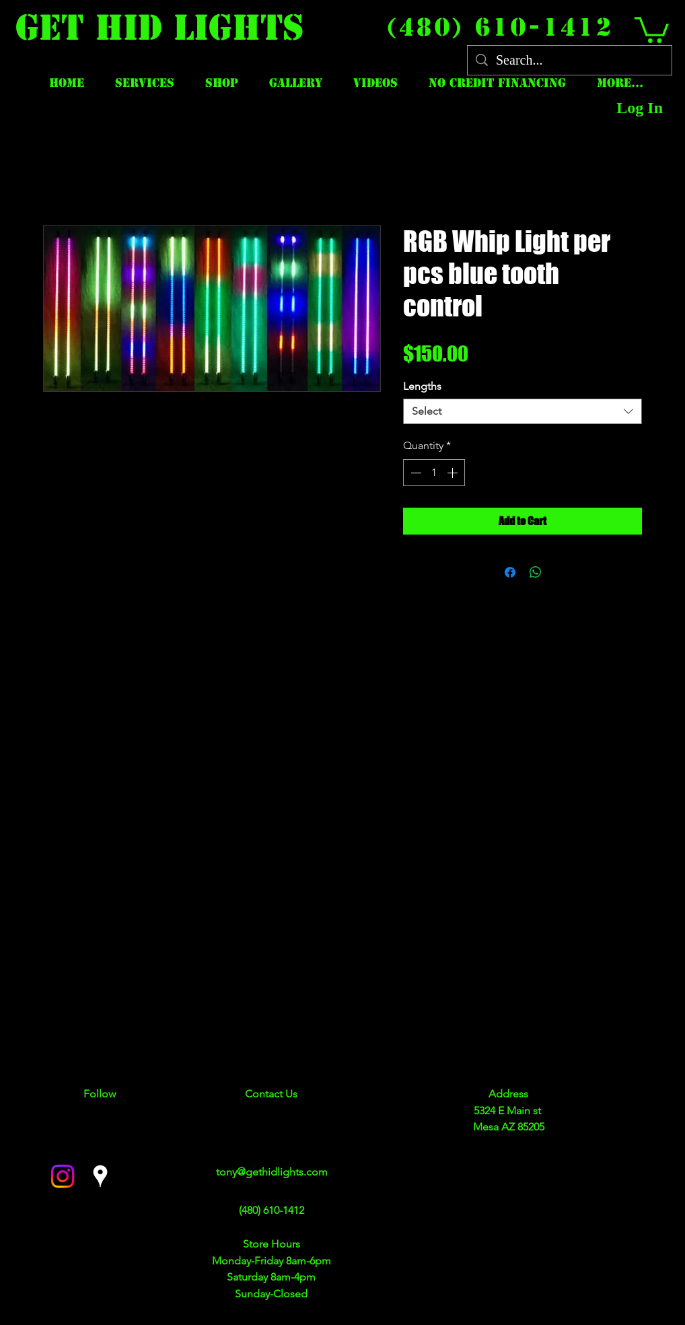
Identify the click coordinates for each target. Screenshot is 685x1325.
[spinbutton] (434, 472)
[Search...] (569, 60)
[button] (652, 28)
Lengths (422, 386)
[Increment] (453, 472)
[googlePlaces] (100, 1176)
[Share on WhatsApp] (536, 572)
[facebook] (62, 1176)
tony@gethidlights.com (272, 1171)
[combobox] (522, 411)
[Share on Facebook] (510, 572)
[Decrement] (414, 472)
